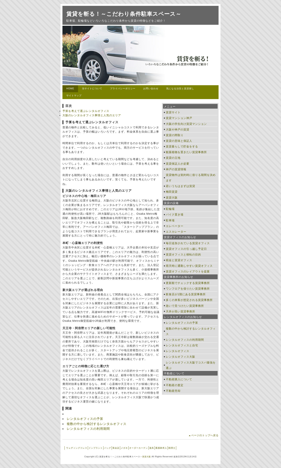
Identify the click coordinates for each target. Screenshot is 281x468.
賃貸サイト (173, 112)
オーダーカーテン (138, 448)
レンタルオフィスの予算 (85, 418)
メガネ (124, 448)
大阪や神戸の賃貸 (177, 129)
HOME (70, 88)
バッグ (107, 448)
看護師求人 (161, 448)
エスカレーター (176, 231)
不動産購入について (179, 379)
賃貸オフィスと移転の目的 (183, 254)
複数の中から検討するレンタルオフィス (96, 423)
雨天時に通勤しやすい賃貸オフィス (189, 265)
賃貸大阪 (172, 197)
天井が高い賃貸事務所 (180, 311)
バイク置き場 (174, 214)
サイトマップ (74, 95)
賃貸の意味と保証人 (179, 140)
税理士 (171, 448)
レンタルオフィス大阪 (180, 356)
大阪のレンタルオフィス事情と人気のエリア (91, 115)
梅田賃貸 (172, 191)
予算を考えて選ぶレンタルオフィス (85, 111)
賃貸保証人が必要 (177, 163)
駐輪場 (170, 208)
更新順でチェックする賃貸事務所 (188, 283)
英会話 (115, 448)
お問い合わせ (150, 88)
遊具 (151, 448)
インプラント (96, 448)
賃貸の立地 (173, 157)
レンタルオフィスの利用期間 (88, 428)
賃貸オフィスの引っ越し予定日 (186, 248)
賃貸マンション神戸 (179, 118)
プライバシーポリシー (122, 88)
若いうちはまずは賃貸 (180, 186)
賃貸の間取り (174, 135)
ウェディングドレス (76, 448)
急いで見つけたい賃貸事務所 (185, 305)
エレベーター (174, 226)
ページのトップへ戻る (205, 435)
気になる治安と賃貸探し (180, 88)
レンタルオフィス (177, 351)
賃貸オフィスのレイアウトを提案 (188, 271)
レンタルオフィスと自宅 (182, 345)
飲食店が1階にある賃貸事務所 (186, 294)
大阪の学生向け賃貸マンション (186, 123)
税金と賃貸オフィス (179, 260)
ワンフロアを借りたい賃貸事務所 (188, 288)
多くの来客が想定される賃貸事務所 (189, 299)
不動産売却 (173, 390)
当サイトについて (92, 88)
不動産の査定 (174, 385)
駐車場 (170, 220)
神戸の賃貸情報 (176, 169)
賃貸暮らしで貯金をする (182, 146)
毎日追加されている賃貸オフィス (188, 243)
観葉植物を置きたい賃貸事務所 (186, 152)
